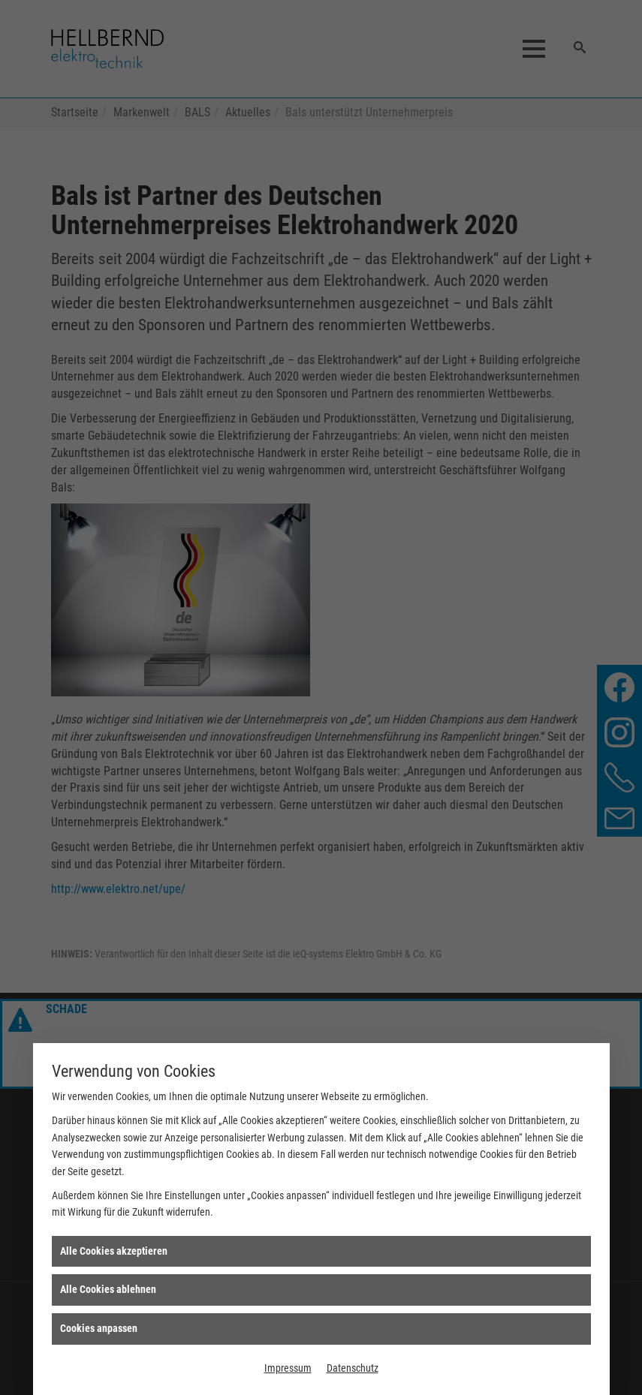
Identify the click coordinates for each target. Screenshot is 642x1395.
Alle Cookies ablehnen (108, 1289)
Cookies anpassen (98, 1328)
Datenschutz (352, 1368)
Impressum (288, 1368)
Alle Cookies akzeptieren (113, 1251)
